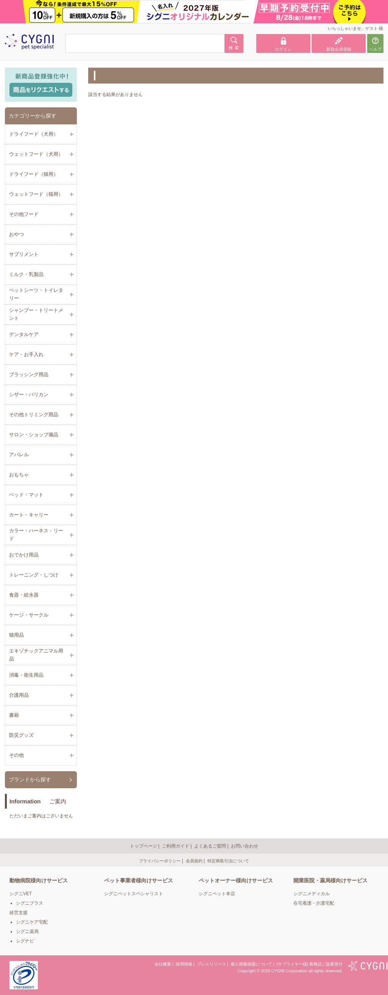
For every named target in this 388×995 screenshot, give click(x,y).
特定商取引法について (228, 861)
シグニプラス (29, 903)
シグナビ (25, 941)
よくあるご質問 (210, 846)
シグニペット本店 (217, 893)
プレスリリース (211, 964)
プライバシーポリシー (160, 861)
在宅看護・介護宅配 (313, 903)
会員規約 (194, 861)
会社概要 (162, 964)
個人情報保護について (251, 964)
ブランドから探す (30, 779)
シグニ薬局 (27, 931)
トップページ (143, 846)
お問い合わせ (244, 846)
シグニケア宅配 (32, 922)
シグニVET (20, 893)
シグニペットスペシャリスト (133, 893)
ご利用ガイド (175, 846)
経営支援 (18, 912)
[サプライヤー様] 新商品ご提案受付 (310, 964)
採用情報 (184, 964)
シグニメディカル (311, 893)
